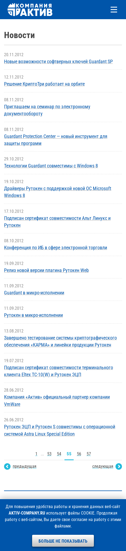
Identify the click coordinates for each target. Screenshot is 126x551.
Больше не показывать (63, 541)
